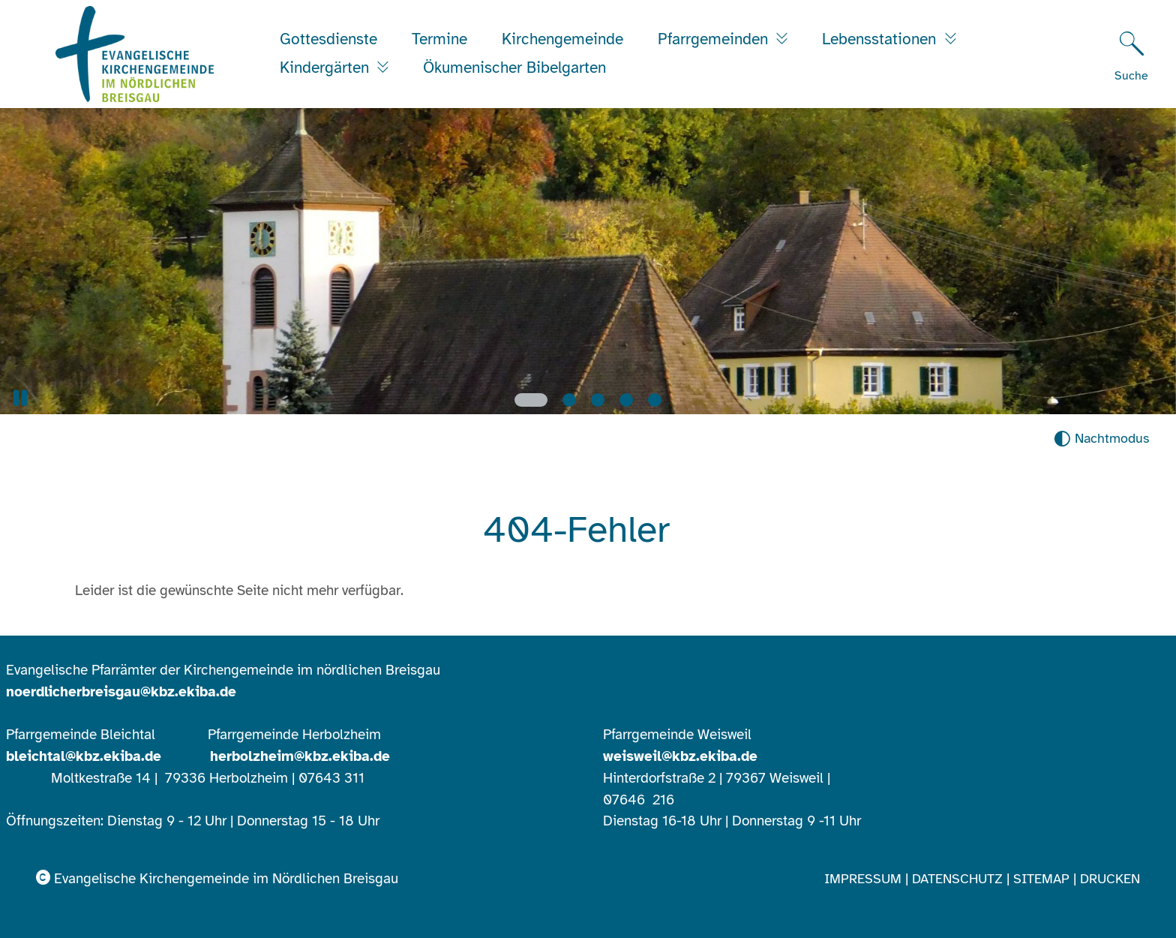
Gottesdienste (328, 39)
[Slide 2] (569, 400)
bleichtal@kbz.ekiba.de (83, 756)
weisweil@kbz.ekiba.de (680, 756)
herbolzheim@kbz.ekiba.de (300, 756)
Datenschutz (957, 878)
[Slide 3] (597, 400)
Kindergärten (327, 67)
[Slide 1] (531, 400)
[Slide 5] (655, 400)
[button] (20, 398)
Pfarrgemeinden (715, 39)
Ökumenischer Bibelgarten (514, 67)
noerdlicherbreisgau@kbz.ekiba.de (121, 692)
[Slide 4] (626, 400)
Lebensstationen (881, 39)
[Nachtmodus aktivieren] (1101, 438)
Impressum (863, 878)
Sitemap (1041, 878)
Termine (439, 39)
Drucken (1110, 878)
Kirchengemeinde (562, 39)
